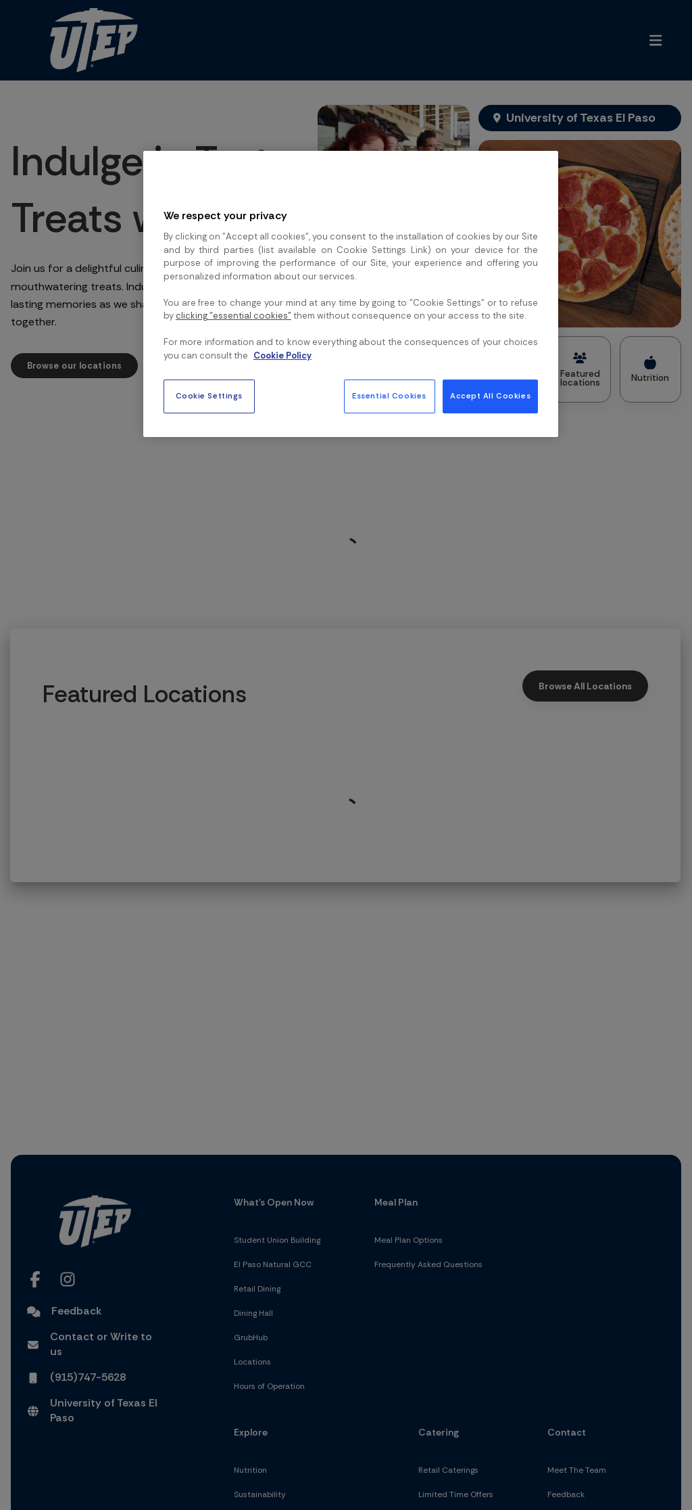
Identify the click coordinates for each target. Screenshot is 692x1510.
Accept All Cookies (490, 396)
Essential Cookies (389, 396)
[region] (350, 293)
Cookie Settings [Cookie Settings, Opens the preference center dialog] (209, 396)
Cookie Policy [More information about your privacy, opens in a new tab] (282, 355)
